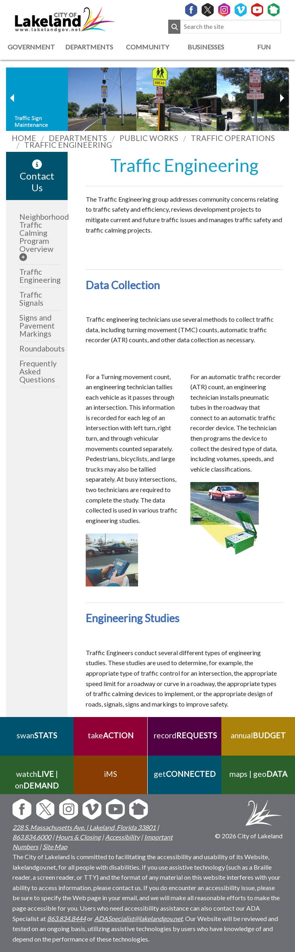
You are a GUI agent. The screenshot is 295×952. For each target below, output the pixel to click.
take (111, 735)
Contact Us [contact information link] (37, 176)
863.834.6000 (31, 837)
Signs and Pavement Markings (37, 325)
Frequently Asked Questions (38, 371)
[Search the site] (230, 27)
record (184, 735)
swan (37, 735)
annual (258, 735)
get (184, 773)
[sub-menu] (23, 256)
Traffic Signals (31, 298)
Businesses (206, 47)
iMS (110, 773)
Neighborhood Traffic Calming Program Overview (44, 232)
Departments (89, 47)
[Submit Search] (174, 27)
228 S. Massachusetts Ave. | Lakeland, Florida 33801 (84, 827)
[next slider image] (13, 98)
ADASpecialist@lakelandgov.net (138, 918)
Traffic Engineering (40, 275)
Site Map (55, 846)
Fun (264, 47)
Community (147, 47)
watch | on (37, 779)
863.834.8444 (66, 918)
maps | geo (258, 773)
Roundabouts (42, 348)
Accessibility (122, 837)
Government (31, 47)
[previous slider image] (281, 98)
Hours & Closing (78, 837)
